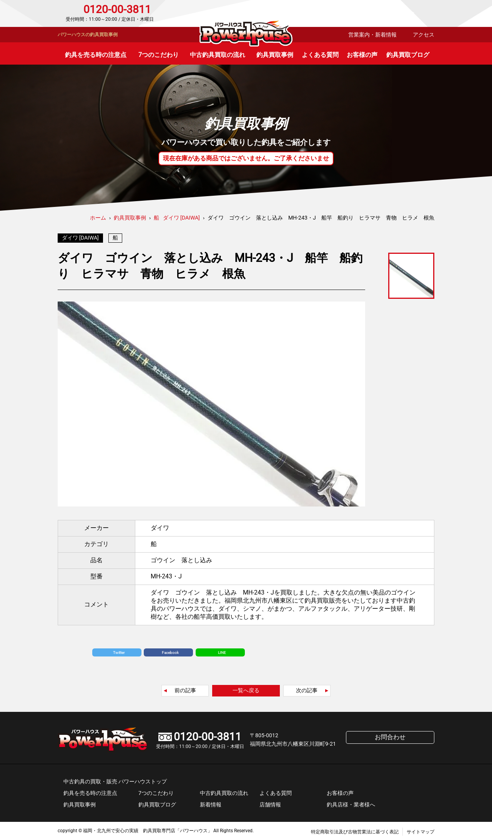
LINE (222, 650)
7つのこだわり (158, 54)
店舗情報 (270, 803)
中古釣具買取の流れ (217, 54)
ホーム (98, 218)
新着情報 (210, 803)
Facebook (170, 650)
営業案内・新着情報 (372, 35)
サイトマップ (420, 830)
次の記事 (306, 688)
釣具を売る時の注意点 (95, 54)
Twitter (119, 650)
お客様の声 (362, 54)
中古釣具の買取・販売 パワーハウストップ (115, 779)
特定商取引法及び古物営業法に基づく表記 (355, 830)
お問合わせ (401, 13)
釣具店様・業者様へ (351, 803)
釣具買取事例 (274, 54)
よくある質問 (320, 54)
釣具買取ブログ (407, 54)
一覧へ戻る (246, 688)
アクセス (423, 35)
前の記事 (185, 688)
